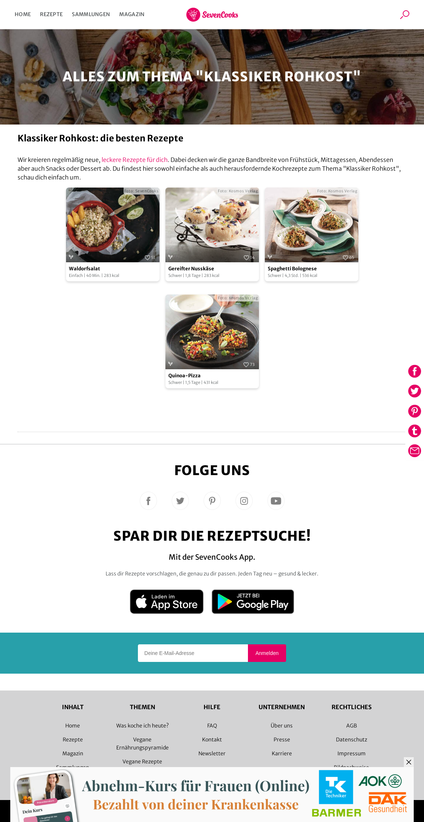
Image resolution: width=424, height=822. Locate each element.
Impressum (351, 753)
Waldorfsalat (84, 269)
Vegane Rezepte (142, 761)
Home (23, 14)
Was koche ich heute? (142, 725)
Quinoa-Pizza (184, 376)
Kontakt (212, 739)
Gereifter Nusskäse (191, 269)
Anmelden (266, 653)
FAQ (212, 725)
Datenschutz (351, 739)
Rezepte (51, 14)
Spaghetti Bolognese (292, 269)
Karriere (282, 753)
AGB (351, 725)
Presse (282, 739)
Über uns (282, 725)
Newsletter (212, 753)
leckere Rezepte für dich (135, 159)
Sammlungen (91, 14)
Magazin (132, 14)
